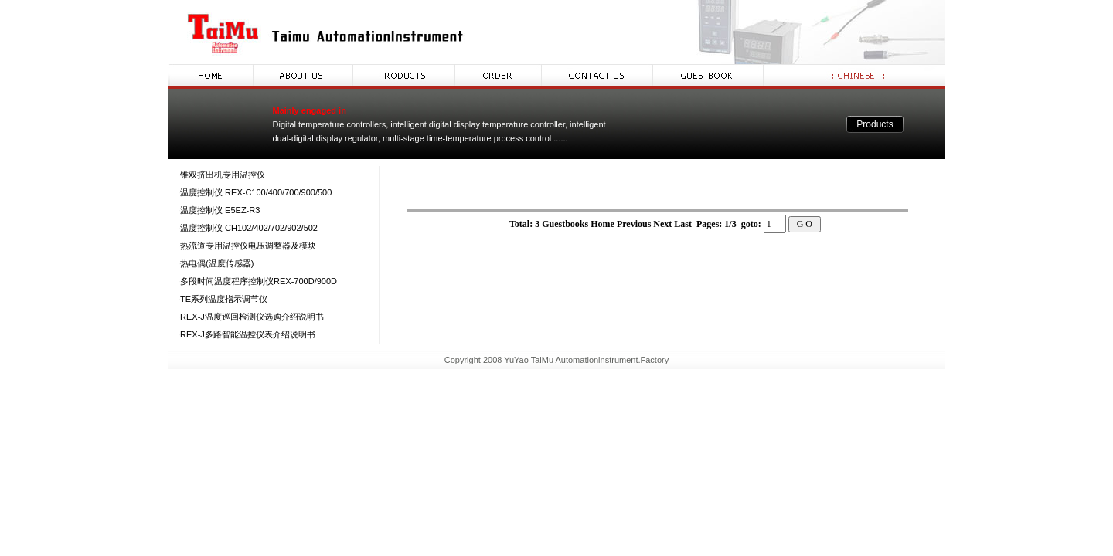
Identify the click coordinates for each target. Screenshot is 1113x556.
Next (662, 224)
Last (684, 224)
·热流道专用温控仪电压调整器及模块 (247, 245)
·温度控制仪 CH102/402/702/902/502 (248, 227)
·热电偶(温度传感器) (216, 263)
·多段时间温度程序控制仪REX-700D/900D (257, 281)
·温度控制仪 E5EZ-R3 (219, 210)
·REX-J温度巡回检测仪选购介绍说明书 (251, 316)
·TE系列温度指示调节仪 (222, 298)
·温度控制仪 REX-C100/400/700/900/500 (255, 192)
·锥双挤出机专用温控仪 (221, 174)
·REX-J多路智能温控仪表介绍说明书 (246, 334)
